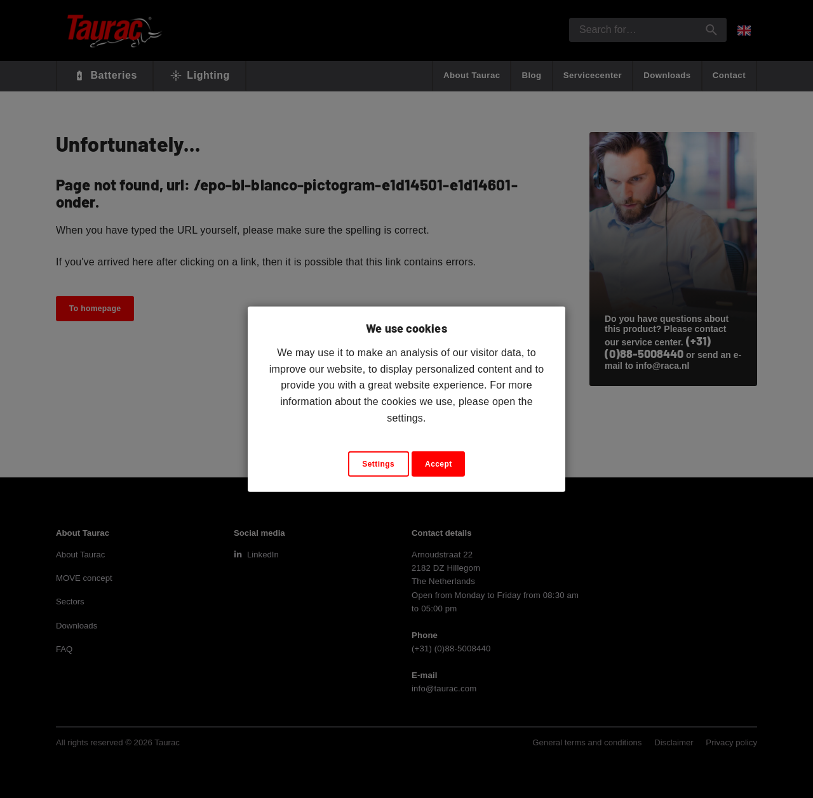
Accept (438, 464)
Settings (378, 464)
